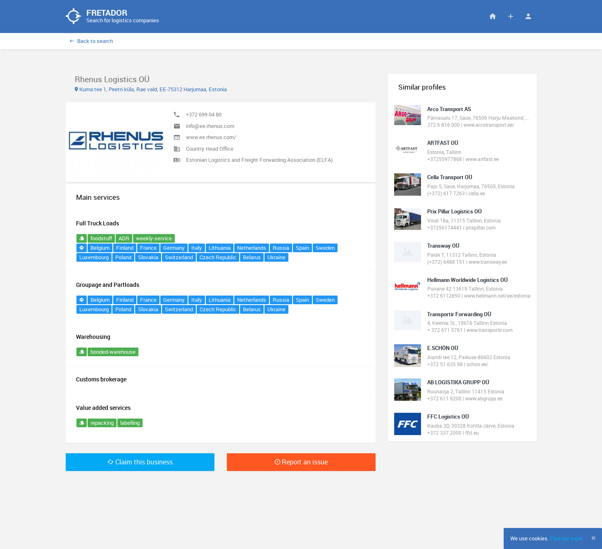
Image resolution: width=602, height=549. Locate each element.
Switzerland (179, 257)
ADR (124, 238)
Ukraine (276, 257)
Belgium (99, 247)
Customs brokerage (101, 379)
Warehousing (93, 337)
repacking (102, 422)
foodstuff (101, 238)
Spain (302, 247)
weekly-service (154, 238)
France (148, 247)
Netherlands (251, 247)
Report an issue (301, 461)
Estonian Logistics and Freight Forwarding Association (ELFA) (259, 159)
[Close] (593, 538)
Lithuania (220, 247)
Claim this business (140, 461)
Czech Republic (218, 257)
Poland (123, 257)
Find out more (566, 538)
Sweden (325, 247)
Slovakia (148, 257)
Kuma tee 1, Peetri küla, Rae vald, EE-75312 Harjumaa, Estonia (151, 89)
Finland (124, 247)
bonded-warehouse (113, 351)
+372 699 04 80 (203, 114)
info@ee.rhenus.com (210, 126)
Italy (196, 247)
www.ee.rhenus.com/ (211, 137)
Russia (281, 247)
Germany (174, 247)
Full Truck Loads (97, 223)
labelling (130, 422)
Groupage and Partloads (107, 285)
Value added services (103, 408)
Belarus (252, 257)
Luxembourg (94, 257)
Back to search (91, 41)
